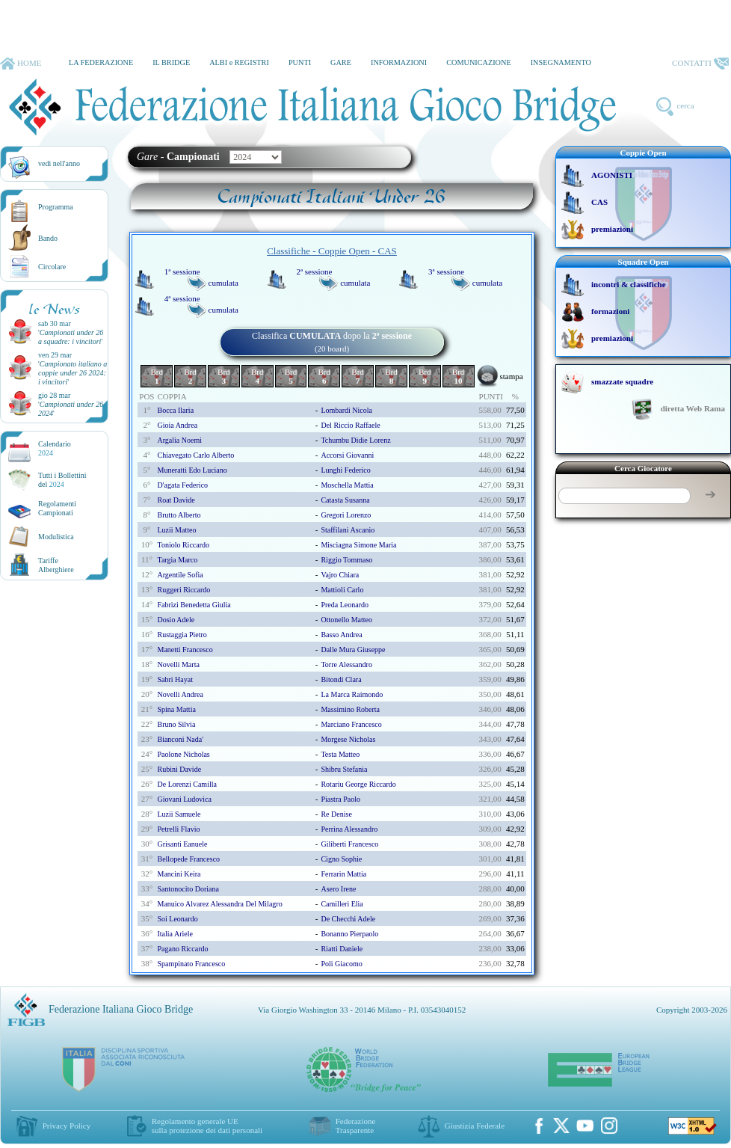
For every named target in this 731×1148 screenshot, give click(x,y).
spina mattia (176, 709)
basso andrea (341, 634)
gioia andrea (177, 425)
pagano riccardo (182, 949)
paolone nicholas (183, 754)
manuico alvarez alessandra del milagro (219, 904)
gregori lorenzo (346, 515)
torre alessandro (346, 664)
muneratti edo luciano (191, 470)
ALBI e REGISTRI (239, 62)
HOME (20, 63)
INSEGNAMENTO (561, 62)
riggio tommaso (346, 560)
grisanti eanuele (182, 844)
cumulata (223, 282)
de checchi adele (348, 919)
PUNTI (300, 62)
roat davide (175, 500)
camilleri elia (342, 904)
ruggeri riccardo (183, 590)
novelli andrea (180, 694)
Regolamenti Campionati (57, 508)
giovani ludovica (184, 799)
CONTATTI (700, 63)
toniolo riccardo (183, 545)
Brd (156, 376)
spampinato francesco (191, 964)
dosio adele (175, 620)
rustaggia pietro (181, 634)
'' (70, 337)
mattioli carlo (342, 590)
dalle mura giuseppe (353, 649)
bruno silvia (176, 724)
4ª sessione (182, 298)
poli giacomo (341, 964)
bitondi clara (341, 679)
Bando (48, 238)
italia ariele (174, 934)
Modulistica (56, 536)
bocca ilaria (175, 410)
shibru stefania (344, 769)
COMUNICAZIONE (478, 62)
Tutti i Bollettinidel (62, 479)
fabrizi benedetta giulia (193, 605)
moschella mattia (347, 485)
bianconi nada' (180, 739)
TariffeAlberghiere (56, 565)
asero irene (338, 889)
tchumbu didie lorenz (355, 440)
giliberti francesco (349, 844)
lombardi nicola (346, 410)
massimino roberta (350, 709)
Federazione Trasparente (356, 1126)
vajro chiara (340, 575)
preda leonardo (344, 605)
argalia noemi (179, 440)
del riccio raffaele (350, 425)
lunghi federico (345, 470)
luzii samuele (178, 814)
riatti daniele (342, 949)
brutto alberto (178, 515)
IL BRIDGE (171, 62)
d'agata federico (182, 485)
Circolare (52, 267)
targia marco (177, 560)
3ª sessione (446, 271)
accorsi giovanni (347, 455)
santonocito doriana (187, 889)
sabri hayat (175, 679)
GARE (340, 62)
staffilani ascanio (347, 530)
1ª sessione (182, 271)
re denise (336, 814)
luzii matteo (176, 530)
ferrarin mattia (343, 874)
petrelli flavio (178, 829)
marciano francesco (351, 724)
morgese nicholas (348, 739)
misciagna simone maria (358, 545)
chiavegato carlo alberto (195, 455)
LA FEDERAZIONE (101, 62)
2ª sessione (314, 271)
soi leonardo (177, 919)
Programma (55, 207)
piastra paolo (340, 799)
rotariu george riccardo (358, 784)
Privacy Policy (66, 1125)
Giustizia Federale (475, 1125)
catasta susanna (345, 500)
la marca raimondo (352, 694)
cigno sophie (341, 859)
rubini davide (179, 769)
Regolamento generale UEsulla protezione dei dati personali (207, 1126)
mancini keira (178, 874)
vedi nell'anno (59, 163)
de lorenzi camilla (186, 784)
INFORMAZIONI (399, 62)
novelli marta (178, 664)
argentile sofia (180, 575)
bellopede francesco (188, 859)
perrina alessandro (349, 829)
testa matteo (340, 754)
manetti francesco (184, 649)
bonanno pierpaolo (349, 934)
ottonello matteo (346, 620)
